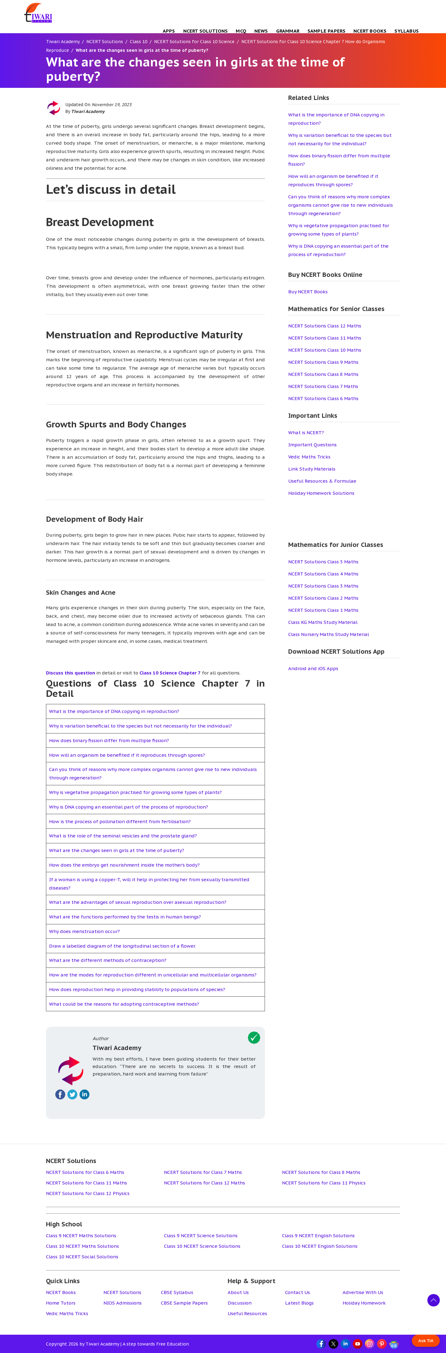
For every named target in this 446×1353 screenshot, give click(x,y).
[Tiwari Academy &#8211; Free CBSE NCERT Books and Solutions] (38, 12)
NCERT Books (369, 31)
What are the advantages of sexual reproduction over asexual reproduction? (137, 902)
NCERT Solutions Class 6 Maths (323, 398)
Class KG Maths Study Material (322, 622)
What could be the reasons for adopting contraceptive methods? (124, 1004)
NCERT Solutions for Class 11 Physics (324, 1183)
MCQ (241, 31)
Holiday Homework (364, 1303)
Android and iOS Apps (313, 668)
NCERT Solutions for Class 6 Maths (85, 1172)
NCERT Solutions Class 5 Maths (323, 562)
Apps (169, 31)
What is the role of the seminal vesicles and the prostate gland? (123, 836)
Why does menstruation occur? (84, 931)
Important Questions (312, 445)
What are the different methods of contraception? (107, 960)
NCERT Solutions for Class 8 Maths (321, 1172)
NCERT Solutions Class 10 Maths (324, 350)
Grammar (287, 31)
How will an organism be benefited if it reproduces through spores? (127, 755)
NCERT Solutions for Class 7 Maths (203, 1172)
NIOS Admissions (122, 1303)
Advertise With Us (363, 1292)
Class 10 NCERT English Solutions (319, 1246)
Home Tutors (60, 1303)
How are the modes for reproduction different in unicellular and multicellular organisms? (153, 975)
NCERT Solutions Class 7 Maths (323, 386)
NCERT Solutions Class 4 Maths (323, 574)
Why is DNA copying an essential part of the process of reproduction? (128, 807)
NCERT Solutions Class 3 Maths (323, 586)
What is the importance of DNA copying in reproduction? (114, 711)
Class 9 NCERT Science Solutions (201, 1235)
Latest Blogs (299, 1303)
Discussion (240, 1303)
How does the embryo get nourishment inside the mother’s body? (124, 865)
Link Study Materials (311, 469)
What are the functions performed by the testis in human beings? (125, 917)
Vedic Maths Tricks (309, 457)
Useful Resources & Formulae (322, 481)
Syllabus (406, 31)
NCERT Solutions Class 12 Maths (324, 326)
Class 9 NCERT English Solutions (318, 1235)
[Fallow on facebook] (60, 1094)
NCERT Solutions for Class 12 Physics (88, 1193)
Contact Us (297, 1292)
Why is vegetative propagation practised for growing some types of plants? (135, 792)
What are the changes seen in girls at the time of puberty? (116, 850)
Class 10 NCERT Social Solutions (82, 1257)
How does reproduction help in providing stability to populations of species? (137, 989)
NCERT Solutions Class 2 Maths (323, 598)
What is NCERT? (306, 432)
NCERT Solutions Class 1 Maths (323, 610)
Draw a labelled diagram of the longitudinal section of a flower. (122, 946)
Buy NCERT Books (308, 292)
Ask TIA (426, 1340)
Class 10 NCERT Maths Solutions (82, 1246)
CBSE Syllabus (177, 1292)
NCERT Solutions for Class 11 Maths (86, 1183)
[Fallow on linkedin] (84, 1094)
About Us (238, 1292)
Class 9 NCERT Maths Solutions (81, 1235)
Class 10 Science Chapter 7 (170, 673)
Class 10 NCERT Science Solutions (202, 1246)
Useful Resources (247, 1313)
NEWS (261, 31)
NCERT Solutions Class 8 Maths (323, 374)
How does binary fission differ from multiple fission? (109, 740)
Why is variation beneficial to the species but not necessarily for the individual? (140, 726)
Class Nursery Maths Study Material (328, 634)
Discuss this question (70, 673)
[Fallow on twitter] (72, 1094)
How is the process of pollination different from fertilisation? (120, 821)
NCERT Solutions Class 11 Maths (324, 338)
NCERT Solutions (205, 31)
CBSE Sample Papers (184, 1303)
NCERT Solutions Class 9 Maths (323, 362)
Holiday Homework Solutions (321, 493)
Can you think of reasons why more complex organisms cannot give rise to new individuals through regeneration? (340, 205)
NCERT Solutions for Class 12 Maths (204, 1183)
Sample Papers (326, 31)
